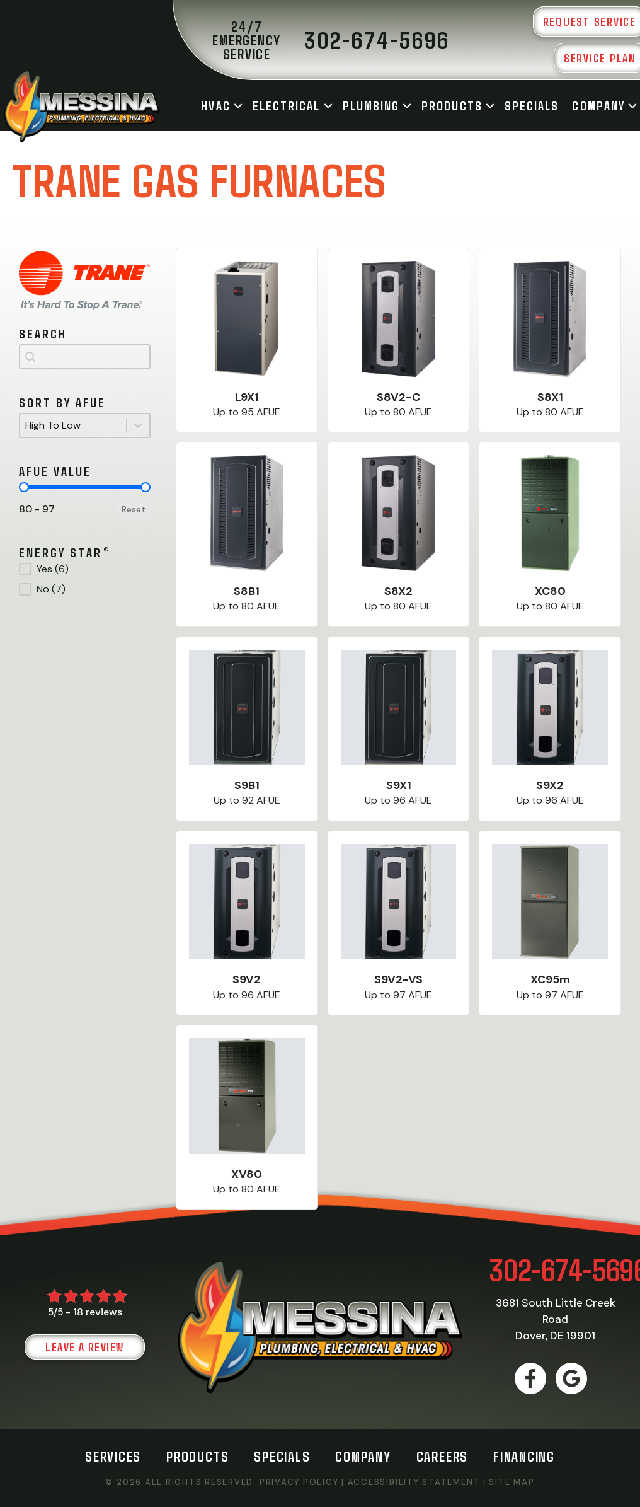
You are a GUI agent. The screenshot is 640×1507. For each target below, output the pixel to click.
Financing (524, 1456)
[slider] (24, 487)
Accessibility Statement (414, 1482)
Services (113, 1456)
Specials (532, 105)
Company (598, 105)
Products (452, 105)
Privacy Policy (299, 1482)
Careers (442, 1456)
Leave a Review (84, 1347)
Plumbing (371, 105)
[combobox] (85, 356)
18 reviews (97, 1312)
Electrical (287, 105)
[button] (238, 105)
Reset (134, 509)
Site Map (511, 1482)
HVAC (215, 105)
